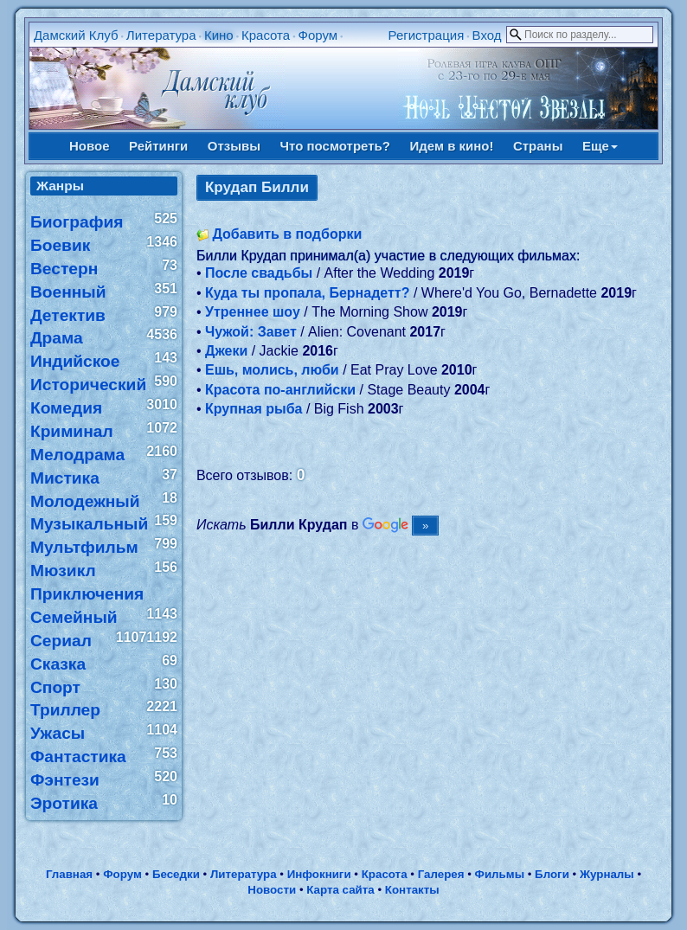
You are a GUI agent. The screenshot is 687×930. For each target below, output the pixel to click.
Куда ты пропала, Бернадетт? (307, 292)
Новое (89, 145)
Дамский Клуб (76, 35)
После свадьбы (258, 273)
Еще (600, 145)
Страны (538, 145)
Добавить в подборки (287, 234)
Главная (69, 874)
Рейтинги (158, 145)
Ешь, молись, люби (272, 369)
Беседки (176, 874)
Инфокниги (319, 874)
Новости (271, 889)
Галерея (441, 874)
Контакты (412, 889)
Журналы (607, 874)
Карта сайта (340, 889)
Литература (161, 35)
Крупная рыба (253, 408)
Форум (318, 35)
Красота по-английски (280, 389)
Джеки (226, 350)
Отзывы (234, 145)
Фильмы (499, 874)
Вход (487, 35)
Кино (219, 35)
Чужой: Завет (251, 331)
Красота (265, 35)
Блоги (552, 874)
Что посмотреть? (335, 145)
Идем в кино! (451, 145)
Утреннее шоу (252, 312)
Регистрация (426, 35)
